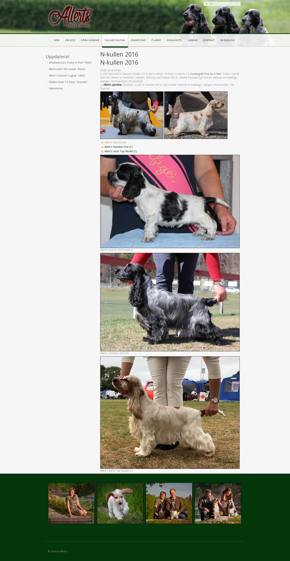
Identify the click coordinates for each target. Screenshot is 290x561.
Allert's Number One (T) (118, 147)
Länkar (193, 40)
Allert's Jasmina (112, 84)
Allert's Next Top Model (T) (120, 151)
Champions (138, 40)
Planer (156, 40)
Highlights (174, 40)
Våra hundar (90, 40)
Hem (57, 40)
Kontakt (209, 40)
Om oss (70, 40)
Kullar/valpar (115, 40)
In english (227, 40)
